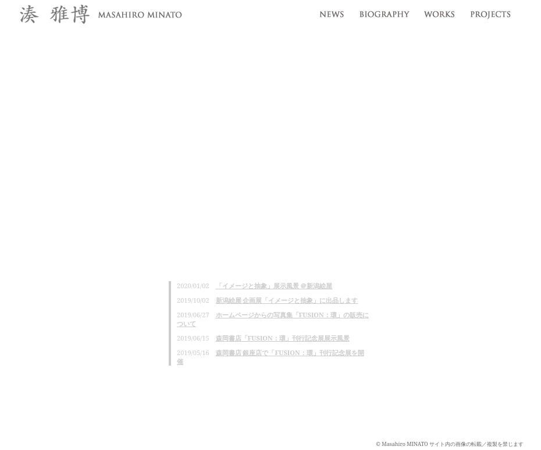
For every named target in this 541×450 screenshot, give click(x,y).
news (330, 11)
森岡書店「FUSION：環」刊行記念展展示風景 (283, 338)
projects (493, 11)
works (438, 11)
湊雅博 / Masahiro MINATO (99, 15)
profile (383, 11)
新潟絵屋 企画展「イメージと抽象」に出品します (287, 300)
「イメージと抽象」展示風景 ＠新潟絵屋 (274, 285)
